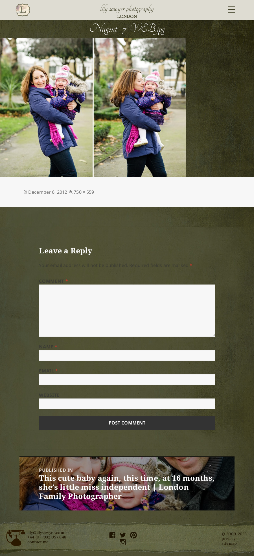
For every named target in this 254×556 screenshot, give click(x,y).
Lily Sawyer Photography (127, 9)
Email (48, 371)
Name (48, 347)
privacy (228, 538)
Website (49, 395)
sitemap (229, 543)
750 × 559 (84, 192)
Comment (53, 281)
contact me (38, 541)
